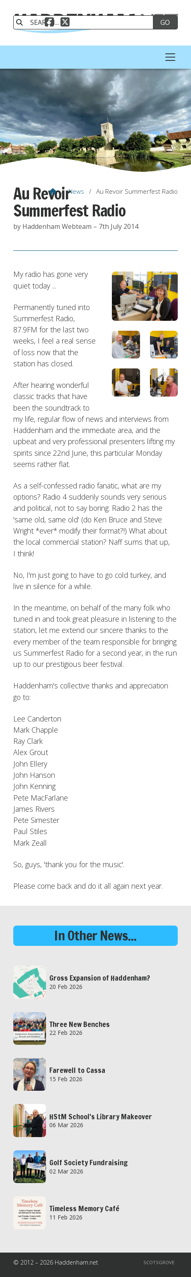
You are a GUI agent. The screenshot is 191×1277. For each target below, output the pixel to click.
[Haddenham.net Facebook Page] (49, 23)
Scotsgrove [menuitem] (158, 1262)
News (76, 191)
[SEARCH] (87, 22)
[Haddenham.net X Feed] (65, 23)
